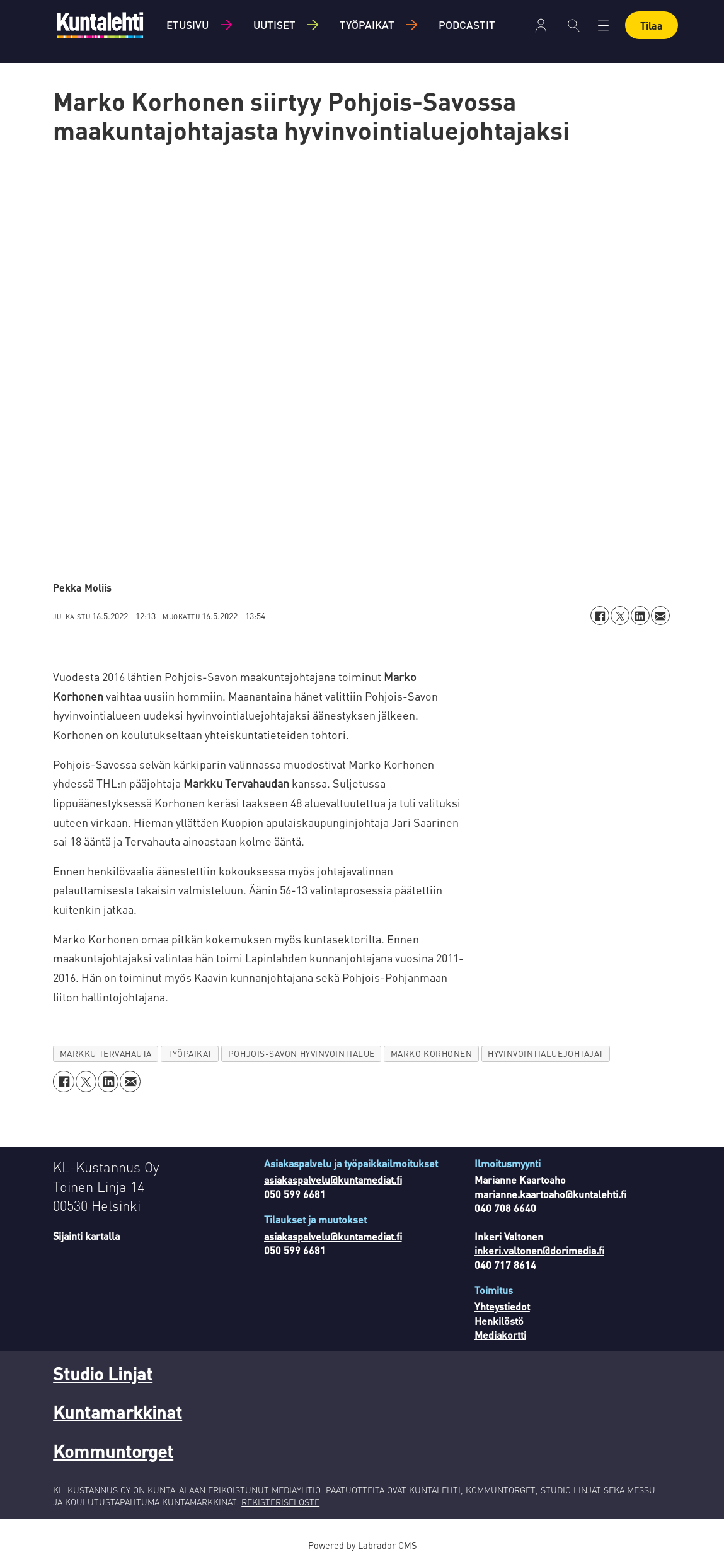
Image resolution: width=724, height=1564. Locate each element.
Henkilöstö (499, 1321)
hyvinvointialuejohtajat (546, 1053)
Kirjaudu (541, 25)
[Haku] (574, 25)
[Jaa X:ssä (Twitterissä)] (620, 615)
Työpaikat (367, 25)
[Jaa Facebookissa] (599, 615)
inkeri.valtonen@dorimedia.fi (539, 1250)
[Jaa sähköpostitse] (660, 615)
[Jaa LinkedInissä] (640, 615)
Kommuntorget (113, 1451)
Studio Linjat (102, 1373)
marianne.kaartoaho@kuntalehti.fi (550, 1194)
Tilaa (651, 25)
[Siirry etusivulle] (100, 24)
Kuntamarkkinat (117, 1412)
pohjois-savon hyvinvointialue (301, 1053)
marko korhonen (432, 1053)
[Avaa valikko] (603, 25)
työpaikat (190, 1053)
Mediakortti (500, 1334)
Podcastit (467, 25)
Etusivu (187, 25)
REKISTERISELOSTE (280, 1501)
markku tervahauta (106, 1053)
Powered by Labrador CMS (362, 1545)
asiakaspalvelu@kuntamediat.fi (333, 1179)
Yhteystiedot (502, 1306)
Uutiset (274, 25)
